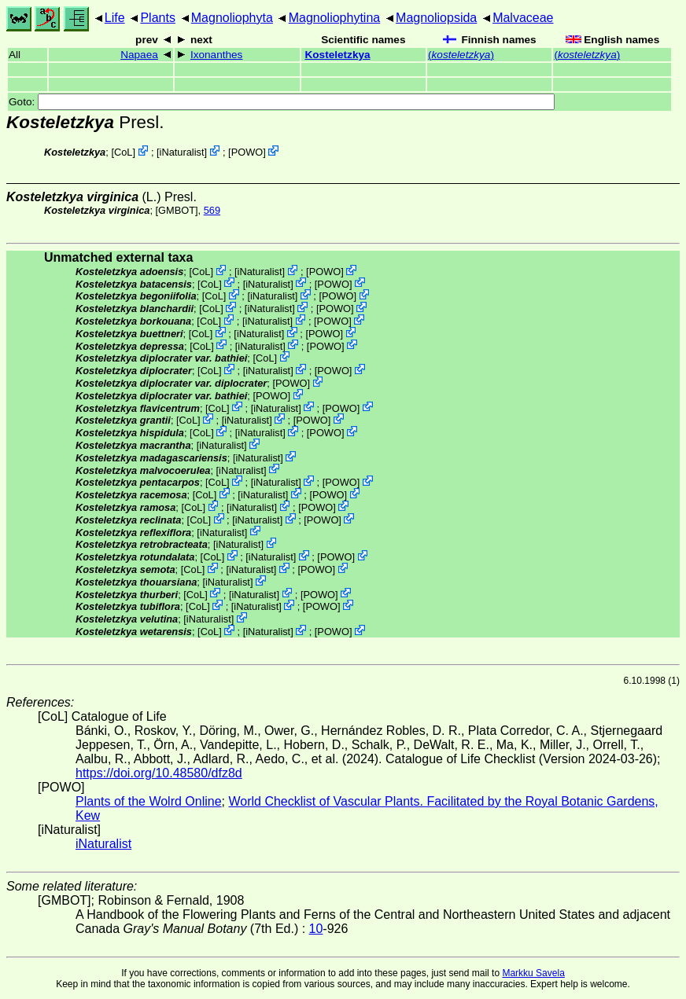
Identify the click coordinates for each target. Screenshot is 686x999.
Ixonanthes (216, 55)
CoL (123, 152)
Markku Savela (533, 973)
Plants (157, 17)
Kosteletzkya (337, 55)
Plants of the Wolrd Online (149, 801)
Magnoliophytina (335, 17)
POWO (247, 152)
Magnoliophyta (232, 17)
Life (115, 17)
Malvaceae (522, 17)
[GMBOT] (177, 210)
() (461, 55)
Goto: (282, 102)
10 (316, 928)
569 (212, 210)
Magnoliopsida (436, 17)
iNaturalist (182, 152)
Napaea (139, 55)
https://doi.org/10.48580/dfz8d (159, 773)
